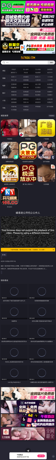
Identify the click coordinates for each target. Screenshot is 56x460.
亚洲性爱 (13, 84)
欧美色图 (38, 92)
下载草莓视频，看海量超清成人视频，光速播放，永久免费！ (32, 250)
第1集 (3, 255)
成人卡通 (38, 84)
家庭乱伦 (26, 99)
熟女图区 (38, 95)
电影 (3, 86)
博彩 (3, 71)
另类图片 (50, 95)
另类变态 (50, 87)
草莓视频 (38, 106)
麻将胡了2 (14, 72)
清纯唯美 (26, 95)
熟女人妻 (13, 80)
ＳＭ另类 (50, 80)
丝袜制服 (26, 80)
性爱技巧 (50, 102)
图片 (3, 93)
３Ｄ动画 (50, 77)
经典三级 (26, 87)
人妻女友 (38, 99)
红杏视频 (13, 110)
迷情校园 (13, 102)
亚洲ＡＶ (13, 77)
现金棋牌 (38, 72)
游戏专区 (50, 69)
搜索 (51, 62)
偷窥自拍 (13, 92)
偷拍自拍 (26, 84)
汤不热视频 (50, 106)
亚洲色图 (26, 92)
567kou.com (28, 58)
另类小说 (26, 102)
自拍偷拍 (26, 77)
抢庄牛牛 (50, 72)
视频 (3, 78)
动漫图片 (50, 92)
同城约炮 (13, 106)
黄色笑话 (38, 102)
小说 (3, 100)
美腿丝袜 (13, 95)
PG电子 (14, 69)
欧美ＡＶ (38, 77)
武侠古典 (50, 99)
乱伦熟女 (38, 87)
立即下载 (41, 456)
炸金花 (26, 72)
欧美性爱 (50, 84)
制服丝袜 (13, 87)
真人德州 (26, 69)
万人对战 (38, 69)
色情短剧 (26, 110)
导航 (3, 108)
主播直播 (38, 80)
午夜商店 (26, 106)
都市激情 (13, 99)
